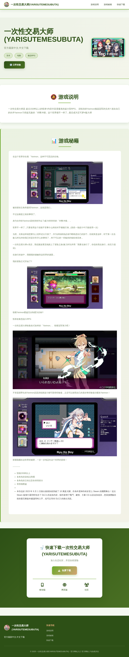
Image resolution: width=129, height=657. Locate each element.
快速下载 (121, 4)
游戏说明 (95, 4)
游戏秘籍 (108, 4)
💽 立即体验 (15, 65)
